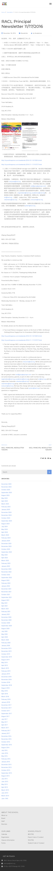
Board (3, 818)
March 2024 (5, 535)
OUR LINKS (5, 831)
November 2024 (6, 515)
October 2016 (5, 742)
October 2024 (5, 518)
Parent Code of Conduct (35, 837)
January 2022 (5, 586)
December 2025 (6, 484)
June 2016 (4, 753)
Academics (38, 33)
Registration (5, 837)
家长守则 (31, 834)
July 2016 (4, 750)
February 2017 (5, 730)
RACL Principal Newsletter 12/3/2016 (40, 449)
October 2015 (5, 770)
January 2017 (5, 733)
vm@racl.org (8, 197)
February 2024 (5, 538)
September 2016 (6, 745)
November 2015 (6, 767)
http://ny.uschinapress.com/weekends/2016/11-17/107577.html (21, 164)
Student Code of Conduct (36, 843)
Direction (4, 824)
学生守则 (31, 840)
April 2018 (4, 694)
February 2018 (5, 699)
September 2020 (6, 626)
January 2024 (5, 541)
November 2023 (6, 546)
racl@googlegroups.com (38, 186)
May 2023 (4, 555)
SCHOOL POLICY (34, 831)
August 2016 (5, 747)
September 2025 (6, 492)
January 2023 (5, 566)
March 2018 (5, 696)
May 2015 (4, 784)
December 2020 (6, 617)
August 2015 (5, 776)
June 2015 (4, 781)
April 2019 (4, 665)
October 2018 (5, 682)
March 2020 (5, 640)
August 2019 (5, 660)
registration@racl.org (24, 193)
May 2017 (4, 722)
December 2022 (6, 569)
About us (4, 815)
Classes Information (7, 840)
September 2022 (6, 577)
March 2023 (5, 560)
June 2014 (4, 793)
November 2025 (6, 487)
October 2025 (5, 490)
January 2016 (5, 762)
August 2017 (5, 716)
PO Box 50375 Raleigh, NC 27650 (14, 866)
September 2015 (6, 773)
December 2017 (6, 705)
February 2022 (5, 583)
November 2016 (6, 739)
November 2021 (6, 592)
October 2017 (5, 711)
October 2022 (5, 575)
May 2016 (4, 756)
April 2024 (4, 532)
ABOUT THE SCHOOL (9, 812)
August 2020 (5, 628)
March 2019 (5, 668)
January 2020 (5, 645)
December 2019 (6, 648)
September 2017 (6, 713)
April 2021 (4, 606)
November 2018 (6, 679)
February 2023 (5, 563)
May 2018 (4, 691)
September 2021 (6, 597)
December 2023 (6, 543)
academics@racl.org (38, 193)
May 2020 (4, 634)
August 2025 (5, 495)
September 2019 (6, 657)
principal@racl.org (9, 863)
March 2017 (5, 728)
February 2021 (5, 611)
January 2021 (5, 614)
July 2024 (4, 526)
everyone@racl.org (15, 181)
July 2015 (4, 779)
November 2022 (6, 572)
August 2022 (5, 580)
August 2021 (5, 600)
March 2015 (5, 790)
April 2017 (4, 725)
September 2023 (6, 552)
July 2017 (4, 719)
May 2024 (4, 529)
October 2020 (5, 623)
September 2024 (6, 521)
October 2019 (5, 654)
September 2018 (6, 685)
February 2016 (5, 759)
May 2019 (4, 662)
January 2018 (5, 702)
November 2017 (6, 708)
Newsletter (24, 33)
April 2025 (4, 501)
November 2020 (6, 620)
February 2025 (5, 507)
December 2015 (6, 764)
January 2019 (5, 674)
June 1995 (4, 798)
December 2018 (6, 677)
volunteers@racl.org (10, 200)
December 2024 (6, 512)
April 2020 (4, 637)
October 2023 (5, 549)
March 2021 (5, 609)
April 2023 (4, 558)
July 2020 (4, 631)
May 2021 (4, 603)
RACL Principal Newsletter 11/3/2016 (12, 449)
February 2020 (5, 643)
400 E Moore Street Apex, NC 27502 (15, 860)
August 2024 (5, 524)
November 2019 (6, 651)
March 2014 (5, 796)
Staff (3, 821)
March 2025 (5, 504)
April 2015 (4, 787)
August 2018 (5, 688)
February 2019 (5, 671)
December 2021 (6, 589)
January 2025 (5, 509)
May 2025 (4, 498)
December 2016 (6, 736)
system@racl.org (29, 206)
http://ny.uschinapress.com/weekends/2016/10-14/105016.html (21, 160)
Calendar (4, 834)
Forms (3, 843)
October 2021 (5, 594)
